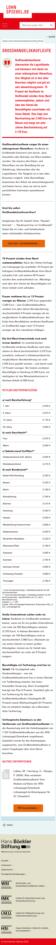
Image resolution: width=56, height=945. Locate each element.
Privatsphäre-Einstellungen (13, 874)
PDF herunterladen (27, 809)
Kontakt (4, 861)
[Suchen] (51, 25)
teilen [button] (8, 825)
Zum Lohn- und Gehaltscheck (22, 243)
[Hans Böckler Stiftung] (16, 851)
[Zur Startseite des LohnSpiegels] (17, 12)
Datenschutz (6, 870)
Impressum (6, 865)
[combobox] (34, 25)
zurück (52, 36)
